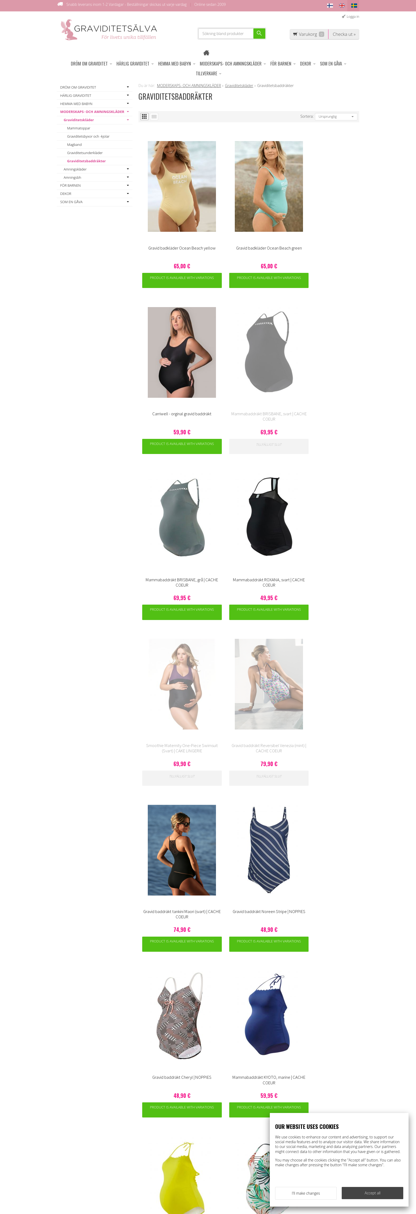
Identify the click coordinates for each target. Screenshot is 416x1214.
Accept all (372, 1194)
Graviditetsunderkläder (85, 151)
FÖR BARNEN (280, 61)
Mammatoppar (78, 126)
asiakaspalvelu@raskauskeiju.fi (219, 1150)
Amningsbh (72, 175)
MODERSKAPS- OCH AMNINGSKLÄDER (231, 61)
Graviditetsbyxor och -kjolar (88, 134)
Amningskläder (75, 167)
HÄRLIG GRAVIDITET (132, 61)
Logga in (353, 14)
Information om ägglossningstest (153, 1139)
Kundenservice (151, 1114)
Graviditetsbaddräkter (86, 159)
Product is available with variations (166, 234)
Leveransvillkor (151, 1122)
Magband (74, 142)
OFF (141, 1129)
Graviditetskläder (79, 118)
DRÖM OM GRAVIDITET (89, 61)
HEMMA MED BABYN (174, 61)
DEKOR (305, 61)
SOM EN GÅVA (331, 61)
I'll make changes (306, 1194)
